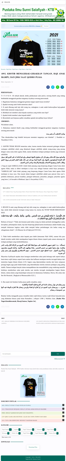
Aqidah (17, 429)
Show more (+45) (6, 437)
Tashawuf (41, 429)
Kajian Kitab (54, 433)
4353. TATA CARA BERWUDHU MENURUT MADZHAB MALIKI (19, 420)
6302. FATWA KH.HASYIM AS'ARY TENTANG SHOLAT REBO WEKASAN (21, 200)
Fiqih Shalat (7, 429)
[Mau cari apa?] (26, 354)
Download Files (33, 447)
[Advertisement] (33, 339)
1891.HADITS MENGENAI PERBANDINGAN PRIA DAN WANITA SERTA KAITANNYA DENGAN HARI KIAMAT (50, 322)
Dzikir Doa (16, 433)
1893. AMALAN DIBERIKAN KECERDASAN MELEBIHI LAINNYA (15, 322)
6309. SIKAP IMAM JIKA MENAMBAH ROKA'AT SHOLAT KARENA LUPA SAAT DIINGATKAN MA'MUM (30, 196)
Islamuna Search (36, 459)
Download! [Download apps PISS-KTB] (46, 26)
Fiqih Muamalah (41, 433)
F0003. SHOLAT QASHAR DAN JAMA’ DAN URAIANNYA (17, 413)
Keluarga (5, 433)
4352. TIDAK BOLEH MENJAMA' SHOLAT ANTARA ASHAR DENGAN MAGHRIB (24, 409)
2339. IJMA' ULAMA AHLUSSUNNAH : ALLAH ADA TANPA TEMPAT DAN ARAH (24, 417)
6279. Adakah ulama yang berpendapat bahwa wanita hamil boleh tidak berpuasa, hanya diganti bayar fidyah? (30, 192)
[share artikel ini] (48, 87)
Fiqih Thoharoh (28, 429)
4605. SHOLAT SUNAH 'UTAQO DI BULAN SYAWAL (16, 405)
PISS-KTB (4, 365)
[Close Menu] (63, 26)
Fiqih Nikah (51, 429)
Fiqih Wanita (28, 433)
